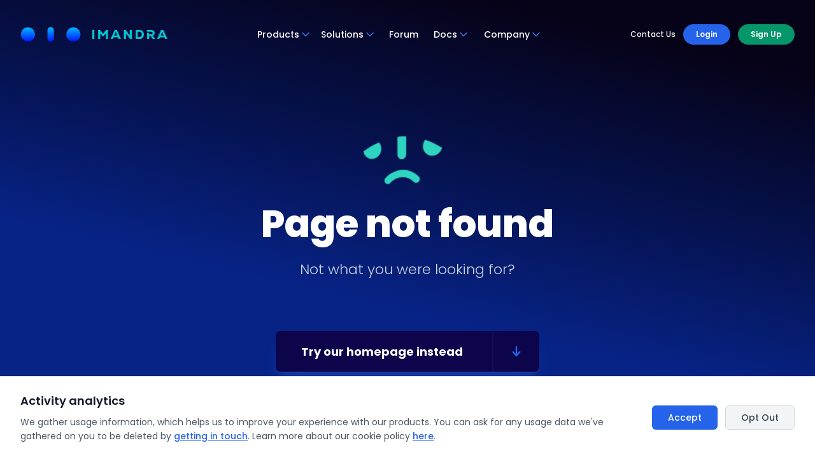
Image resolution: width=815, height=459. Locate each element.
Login (707, 34)
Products (284, 34)
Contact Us (653, 34)
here (423, 436)
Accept (685, 417)
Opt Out (760, 417)
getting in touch (211, 436)
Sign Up (766, 34)
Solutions (348, 34)
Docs (451, 34)
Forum (403, 34)
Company (512, 34)
